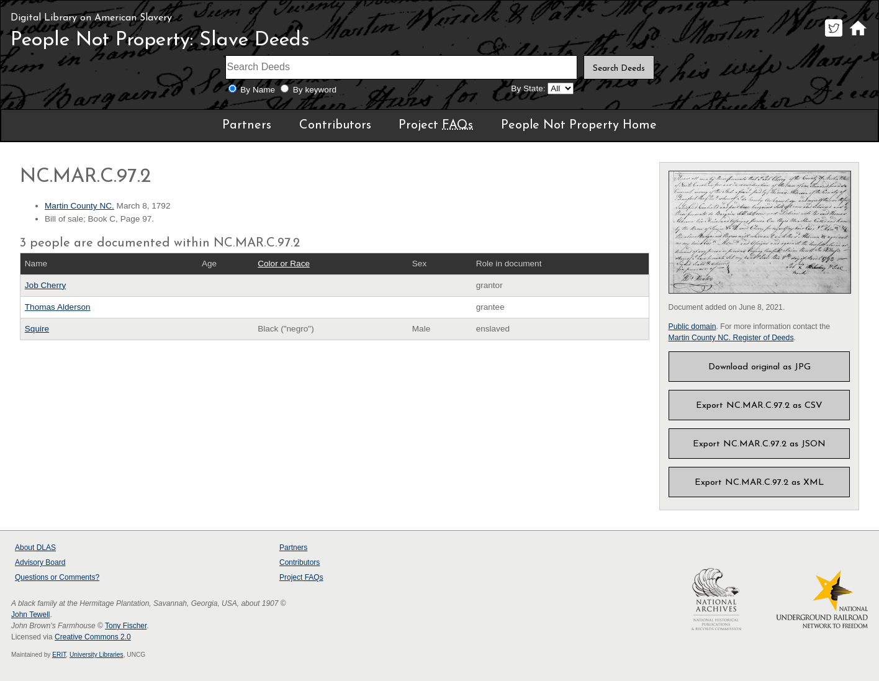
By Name (257, 89)
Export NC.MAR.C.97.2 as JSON (759, 444)
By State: (528, 88)
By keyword (314, 89)
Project (436, 125)
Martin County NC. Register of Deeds (731, 337)
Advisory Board (40, 562)
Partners (246, 125)
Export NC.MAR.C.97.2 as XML (759, 482)
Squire (37, 328)
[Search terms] (401, 67)
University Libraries (97, 654)
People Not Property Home (579, 125)
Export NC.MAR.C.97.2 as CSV (759, 405)
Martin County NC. (79, 205)
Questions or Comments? (57, 577)
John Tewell (30, 614)
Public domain (692, 326)
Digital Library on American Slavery (91, 18)
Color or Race (284, 263)
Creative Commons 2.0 (93, 637)
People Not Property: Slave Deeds (160, 40)
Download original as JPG (759, 367)
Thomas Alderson (58, 307)
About (35, 547)
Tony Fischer (125, 625)
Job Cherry (45, 285)
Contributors (335, 125)
